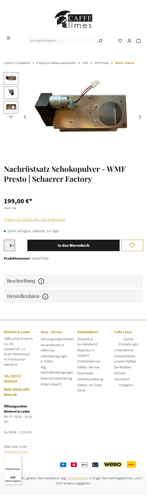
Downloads (85, 373)
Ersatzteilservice (88, 361)
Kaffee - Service (88, 367)
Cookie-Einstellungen (128, 341)
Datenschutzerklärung (56, 378)
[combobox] (62, 40)
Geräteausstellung (90, 379)
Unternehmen (124, 350)
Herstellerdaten (27, 296)
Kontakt (119, 373)
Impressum (122, 379)
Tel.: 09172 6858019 (12, 378)
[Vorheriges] (25, 116)
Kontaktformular (15, 451)
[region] (73, 116)
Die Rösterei (122, 367)
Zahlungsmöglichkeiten (57, 339)
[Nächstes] (140, 116)
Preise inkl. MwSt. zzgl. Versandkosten (34, 219)
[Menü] (8, 37)
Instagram (126, 385)
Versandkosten (78, 478)
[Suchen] (100, 40)
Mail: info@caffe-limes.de (17, 392)
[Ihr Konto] (129, 40)
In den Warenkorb (73, 245)
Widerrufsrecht (51, 384)
